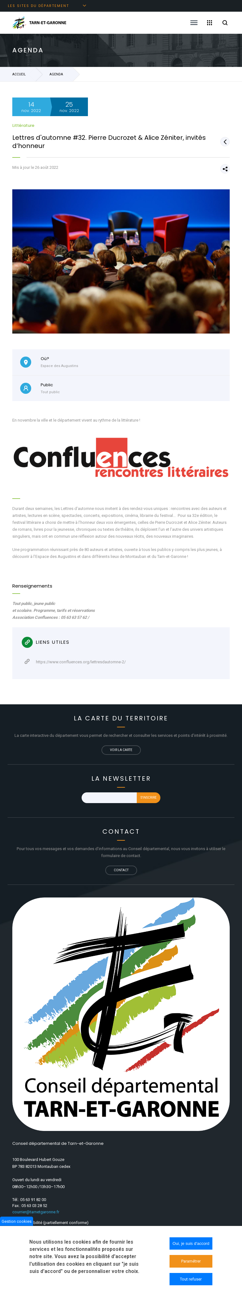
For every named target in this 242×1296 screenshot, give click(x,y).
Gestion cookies (17, 1224)
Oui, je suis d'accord (191, 1246)
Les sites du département (38, 5)
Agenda (56, 74)
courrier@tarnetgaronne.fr (35, 1212)
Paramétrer (191, 1264)
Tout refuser (191, 1282)
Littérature (23, 125)
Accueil (19, 74)
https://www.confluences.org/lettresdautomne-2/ (75, 661)
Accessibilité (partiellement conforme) (54, 1222)
